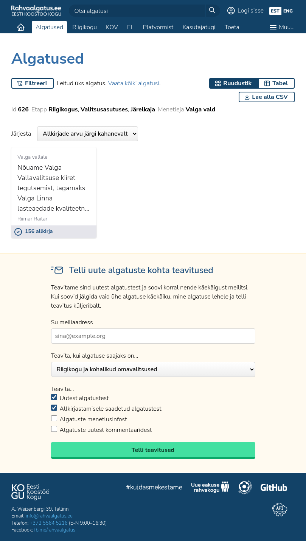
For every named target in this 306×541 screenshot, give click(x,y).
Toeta (232, 27)
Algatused (49, 27)
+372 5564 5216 (49, 523)
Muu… (287, 27)
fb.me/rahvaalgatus (54, 530)
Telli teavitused (153, 450)
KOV (112, 27)
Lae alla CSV (270, 97)
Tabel (280, 83)
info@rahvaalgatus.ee (49, 516)
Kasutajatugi (198, 27)
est (275, 11)
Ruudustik (237, 83)
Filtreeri (36, 83)
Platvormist (158, 27)
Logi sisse (251, 10)
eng (288, 11)
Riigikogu (84, 27)
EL (130, 27)
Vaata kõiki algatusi (133, 83)
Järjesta (74, 133)
